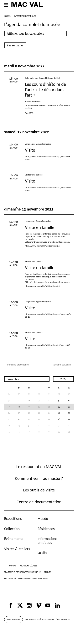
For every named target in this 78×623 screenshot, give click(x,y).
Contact (13, 565)
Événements (13, 538)
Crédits (47, 572)
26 (29, 394)
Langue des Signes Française (38, 144)
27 (69, 419)
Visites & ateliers (17, 548)
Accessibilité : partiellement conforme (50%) (26, 578)
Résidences (46, 528)
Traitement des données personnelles (22, 572)
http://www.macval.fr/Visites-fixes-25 (42, 245)
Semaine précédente (18, 364)
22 (19, 419)
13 (69, 406)
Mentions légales (28, 565)
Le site (42, 552)
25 (19, 394)
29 (59, 394)
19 (59, 412)
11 (69, 431)
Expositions (13, 518)
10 (59, 431)
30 (69, 394)
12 (59, 406)
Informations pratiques (47, 540)
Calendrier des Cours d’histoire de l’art (42, 78)
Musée (42, 518)
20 (69, 412)
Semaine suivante (62, 364)
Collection (12, 528)
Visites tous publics (33, 174)
